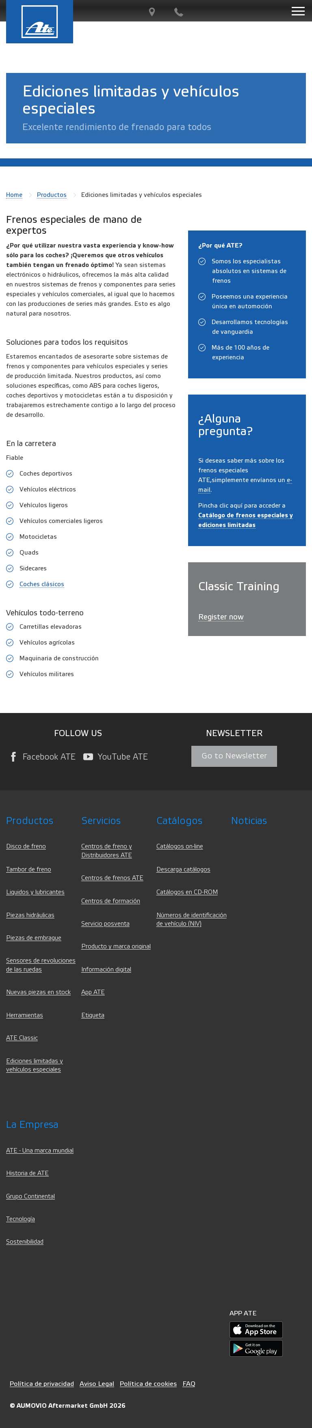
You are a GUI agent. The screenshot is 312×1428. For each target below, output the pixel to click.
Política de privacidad (42, 1383)
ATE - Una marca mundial (40, 1150)
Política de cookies (148, 1383)
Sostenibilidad (24, 1241)
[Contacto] (178, 12)
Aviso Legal (97, 1383)
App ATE (93, 992)
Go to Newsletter (234, 755)
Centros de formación (110, 901)
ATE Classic (22, 1038)
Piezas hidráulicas (30, 915)
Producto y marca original (116, 946)
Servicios (101, 820)
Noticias (249, 820)
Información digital (106, 969)
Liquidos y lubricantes (35, 892)
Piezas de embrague (33, 938)
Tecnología (20, 1219)
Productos (52, 195)
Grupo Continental (30, 1196)
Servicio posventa (105, 923)
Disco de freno (26, 846)
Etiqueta (92, 1015)
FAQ (188, 1383)
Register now (221, 617)
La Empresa (32, 1124)
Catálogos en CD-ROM (187, 892)
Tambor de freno (28, 869)
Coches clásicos (42, 584)
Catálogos (179, 820)
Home (14, 195)
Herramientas (24, 1015)
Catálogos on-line (179, 846)
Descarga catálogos (183, 869)
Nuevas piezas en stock (38, 992)
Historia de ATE (27, 1173)
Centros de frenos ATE (112, 878)
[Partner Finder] (151, 12)
